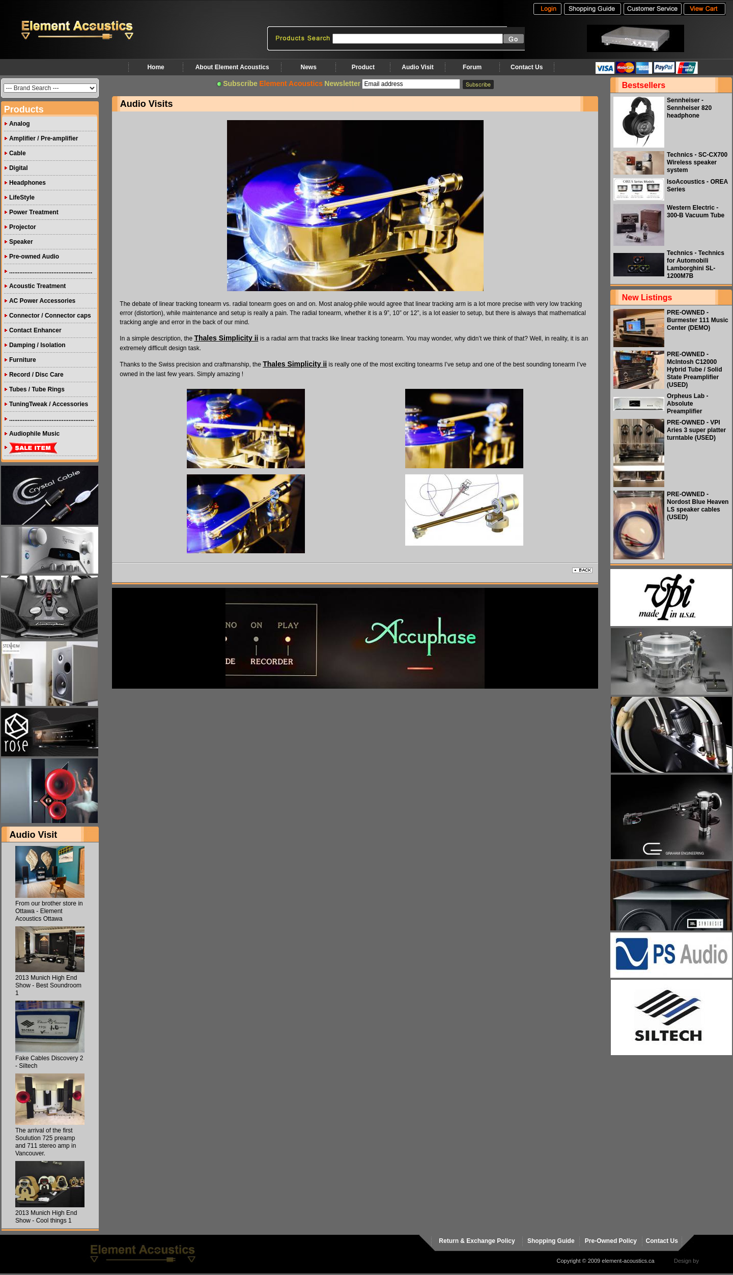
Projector (22, 227)
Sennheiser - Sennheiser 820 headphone (689, 108)
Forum (472, 67)
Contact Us (527, 67)
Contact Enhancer (35, 330)
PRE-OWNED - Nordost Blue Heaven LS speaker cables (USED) (697, 506)
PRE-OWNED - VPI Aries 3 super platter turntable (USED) (696, 430)
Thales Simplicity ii (226, 338)
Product (363, 67)
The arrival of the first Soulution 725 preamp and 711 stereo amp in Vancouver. (45, 1142)
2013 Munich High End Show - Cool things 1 (46, 1216)
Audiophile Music (34, 433)
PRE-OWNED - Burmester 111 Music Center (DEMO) (697, 320)
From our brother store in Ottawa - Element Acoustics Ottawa (49, 911)
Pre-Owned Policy (611, 1240)
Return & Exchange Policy (477, 1240)
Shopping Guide (551, 1240)
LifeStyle (22, 197)
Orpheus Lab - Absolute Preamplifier (687, 403)
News (308, 67)
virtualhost (713, 1261)
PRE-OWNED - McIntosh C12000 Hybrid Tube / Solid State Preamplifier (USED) (694, 369)
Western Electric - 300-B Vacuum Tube (695, 211)
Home (155, 67)
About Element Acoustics (232, 67)
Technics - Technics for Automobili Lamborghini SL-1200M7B (695, 264)
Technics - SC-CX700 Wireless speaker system (697, 162)
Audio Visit (417, 67)
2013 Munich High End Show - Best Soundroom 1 (48, 985)
